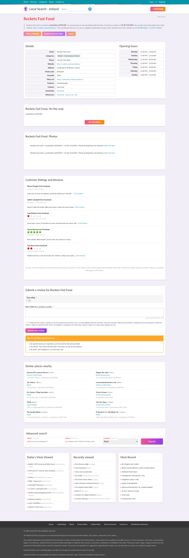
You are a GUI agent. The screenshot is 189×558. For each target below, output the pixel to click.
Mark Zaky (126, 495)
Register (162, 2)
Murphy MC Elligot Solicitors (88, 495)
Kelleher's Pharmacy (40, 507)
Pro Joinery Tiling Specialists (37, 392)
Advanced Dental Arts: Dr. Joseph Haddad (137, 487)
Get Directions (94, 122)
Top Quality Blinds (34, 412)
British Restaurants (103, 375)
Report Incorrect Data (53, 33)
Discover (33, 2)
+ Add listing (158, 9)
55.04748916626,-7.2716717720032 (148, 28)
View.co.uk (69, 95)
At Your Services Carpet (130, 491)
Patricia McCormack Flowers (38, 372)
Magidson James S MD (130, 479)
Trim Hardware (83, 468)
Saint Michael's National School (89, 483)
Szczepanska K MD (128, 499)
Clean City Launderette (83, 472)
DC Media (87, 475)
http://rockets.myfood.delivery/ (45, 28)
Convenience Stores (72, 56)
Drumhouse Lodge (85, 464)
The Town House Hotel (86, 479)
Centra (40, 477)
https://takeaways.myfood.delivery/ (70, 79)
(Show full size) (109, 145)
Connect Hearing (93, 499)
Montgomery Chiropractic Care (133, 475)
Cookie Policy (96, 524)
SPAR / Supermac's (39, 481)
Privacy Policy (82, 524)
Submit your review (36, 330)
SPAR (29, 402)
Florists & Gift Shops (34, 375)
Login (151, 2)
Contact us (60, 2)
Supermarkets (32, 405)
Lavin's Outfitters (40, 503)
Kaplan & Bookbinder (130, 483)
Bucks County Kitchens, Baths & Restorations (138, 468)
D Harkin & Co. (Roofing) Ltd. (107, 412)
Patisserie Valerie (39, 499)
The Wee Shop (101, 402)
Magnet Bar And (102, 372)
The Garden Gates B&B (86, 487)
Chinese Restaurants (103, 395)
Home (26, 2)
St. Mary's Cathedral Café (42, 489)
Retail (60, 56)
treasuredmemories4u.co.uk (106, 382)
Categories (43, 2)
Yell (76, 95)
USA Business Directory (139, 524)
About (51, 2)
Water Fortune (101, 392)
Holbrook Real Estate (129, 472)
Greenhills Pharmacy (40, 485)
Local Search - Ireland (44, 9)
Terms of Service (110, 524)
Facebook (60, 91)
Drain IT (81, 491)
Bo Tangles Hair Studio (130, 464)
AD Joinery (31, 382)
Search (152, 441)
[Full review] (78, 193)
